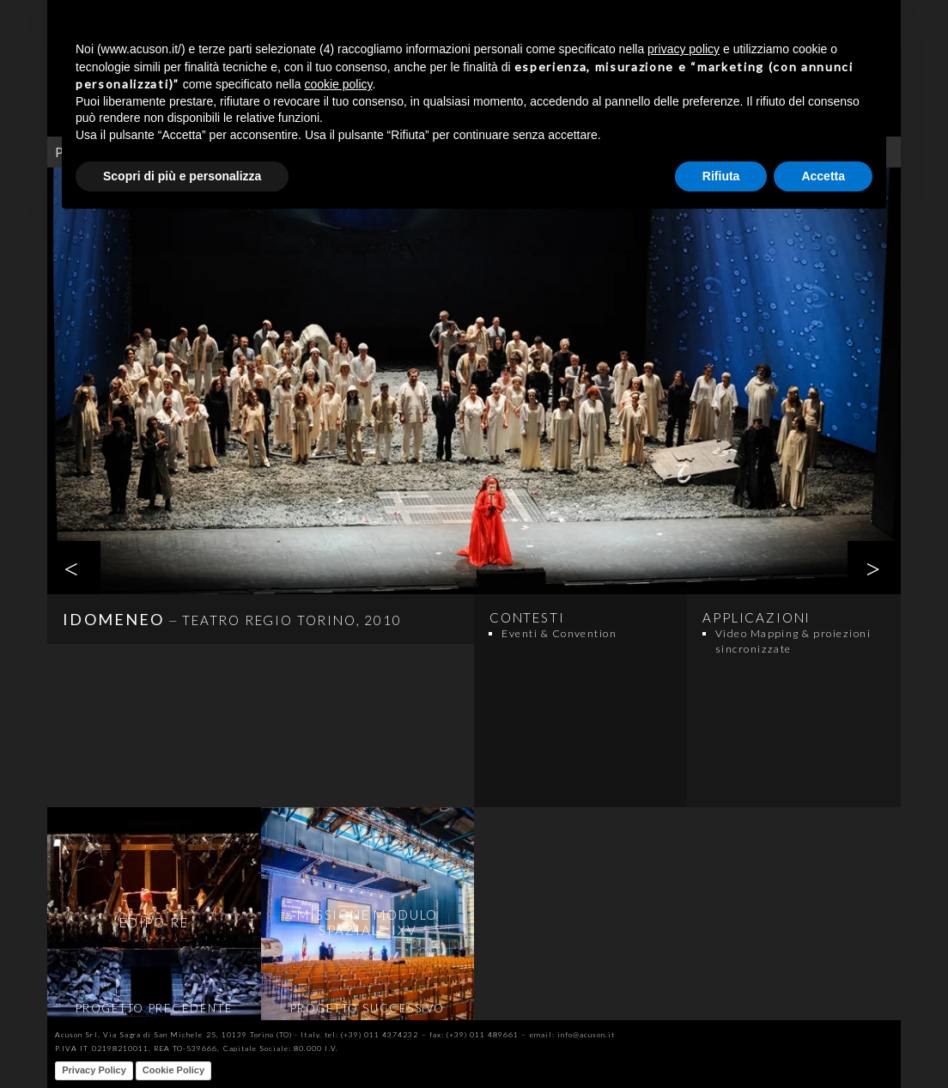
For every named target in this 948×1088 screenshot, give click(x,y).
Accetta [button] (823, 176)
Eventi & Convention (559, 633)
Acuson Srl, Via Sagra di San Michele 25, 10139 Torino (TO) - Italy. (188, 1034)
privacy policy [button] (683, 49)
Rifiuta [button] (721, 176)
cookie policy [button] (338, 84)
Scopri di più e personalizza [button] (182, 176)
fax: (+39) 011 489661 (474, 1034)
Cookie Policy (173, 1070)
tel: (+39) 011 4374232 (372, 1034)
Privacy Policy (94, 1070)
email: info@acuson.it (573, 1034)
